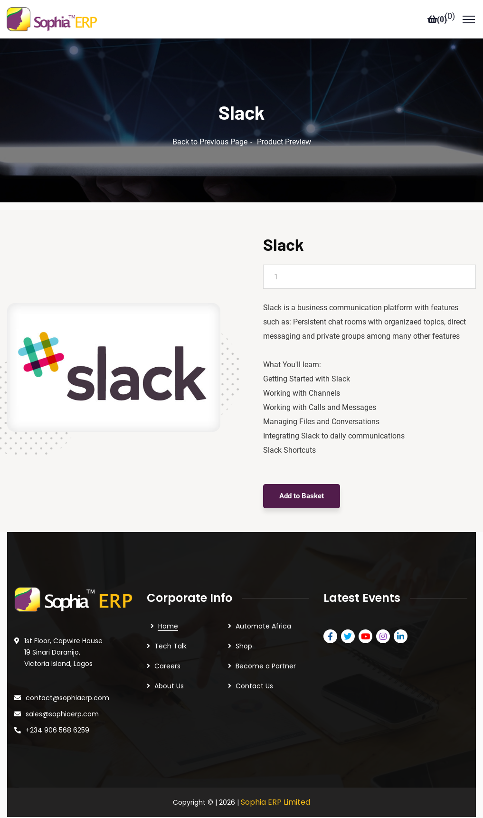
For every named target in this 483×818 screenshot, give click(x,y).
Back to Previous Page (209, 128)
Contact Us (254, 672)
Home (168, 613)
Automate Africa (263, 613)
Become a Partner (266, 652)
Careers (167, 652)
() (450, 16)
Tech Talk (170, 632)
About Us (169, 672)
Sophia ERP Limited (275, 788)
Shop (244, 632)
